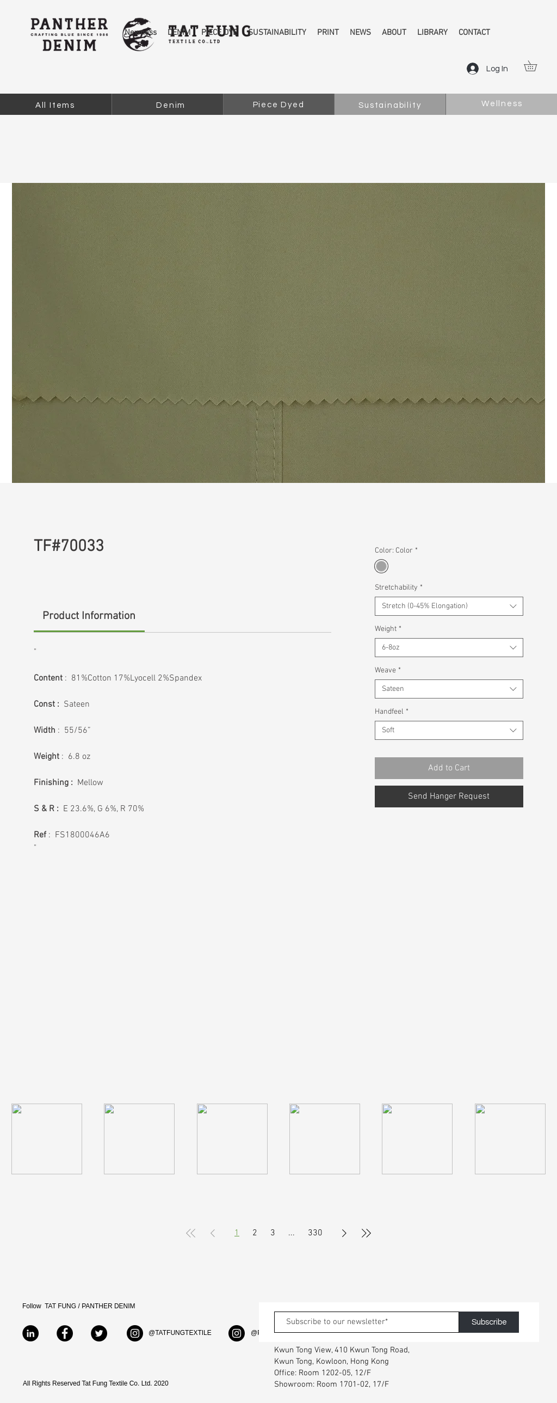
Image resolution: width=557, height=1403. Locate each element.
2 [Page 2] (254, 1233)
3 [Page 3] (272, 1233)
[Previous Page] (212, 1233)
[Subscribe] (489, 1322)
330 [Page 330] (315, 1233)
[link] (88, 616)
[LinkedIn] (30, 1333)
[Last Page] (366, 1233)
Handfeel (392, 711)
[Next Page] (344, 1233)
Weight (388, 629)
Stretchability (399, 587)
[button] (535, 65)
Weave (388, 670)
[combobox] (449, 606)
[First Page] (190, 1233)
